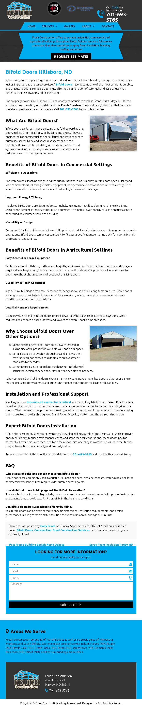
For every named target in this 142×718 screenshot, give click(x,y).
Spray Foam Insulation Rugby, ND (112, 544)
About (88, 26)
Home (31, 26)
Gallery (69, 26)
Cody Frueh (47, 526)
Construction (42, 530)
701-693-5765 (117, 17)
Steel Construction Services (71, 530)
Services (50, 26)
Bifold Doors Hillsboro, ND (39, 72)
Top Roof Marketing (109, 703)
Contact (108, 26)
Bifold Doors (24, 530)
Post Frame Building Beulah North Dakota (35, 544)
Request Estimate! (71, 56)
